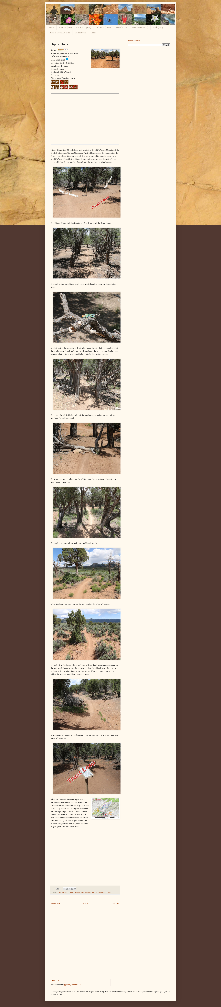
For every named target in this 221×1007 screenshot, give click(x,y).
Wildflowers (80, 32)
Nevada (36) (121, 27)
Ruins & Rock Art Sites (59, 32)
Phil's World (102, 892)
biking (64, 892)
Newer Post (55, 903)
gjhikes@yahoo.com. (72, 984)
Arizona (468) (65, 27)
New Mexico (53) (140, 27)
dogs (82, 892)
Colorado (71, 892)
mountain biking (91, 892)
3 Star (59, 892)
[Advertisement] (149, 68)
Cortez (77, 892)
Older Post (115, 903)
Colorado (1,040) (103, 27)
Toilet (109, 892)
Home (51, 27)
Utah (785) (158, 27)
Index (93, 32)
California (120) (83, 27)
